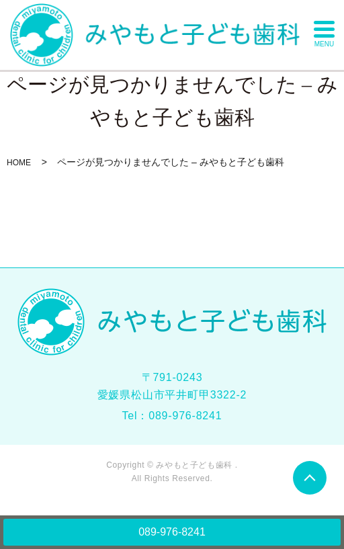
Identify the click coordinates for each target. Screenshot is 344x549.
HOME (19, 162)
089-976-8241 (172, 532)
